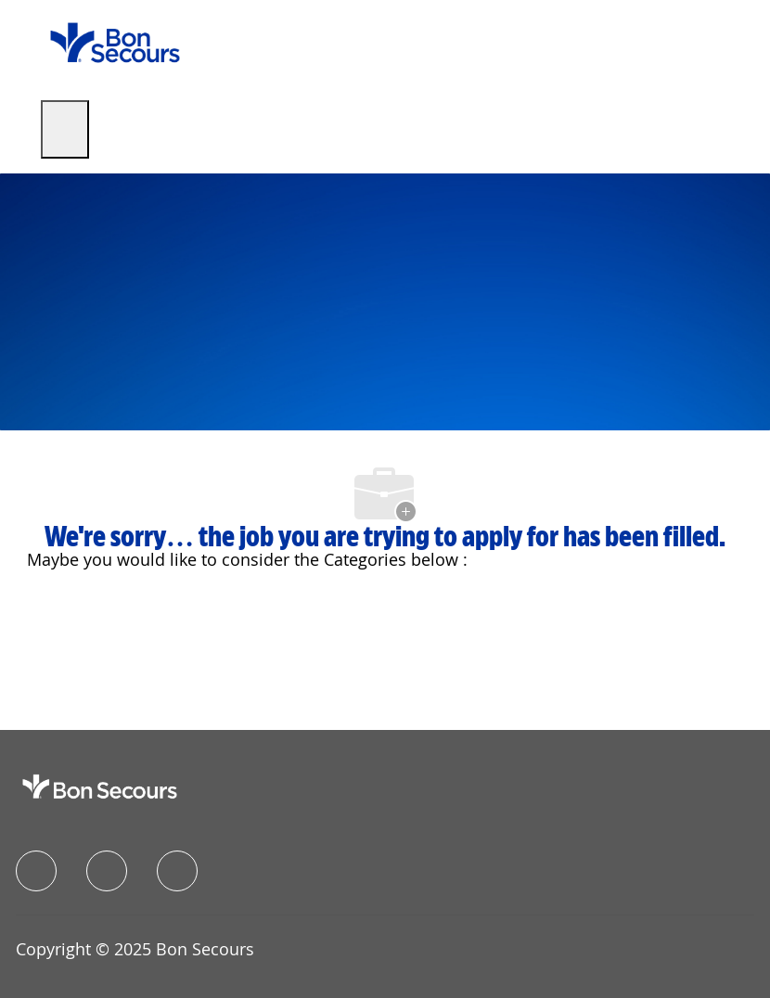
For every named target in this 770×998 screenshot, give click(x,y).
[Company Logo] (115, 41)
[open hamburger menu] (65, 129)
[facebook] (36, 871)
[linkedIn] (106, 871)
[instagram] (177, 871)
